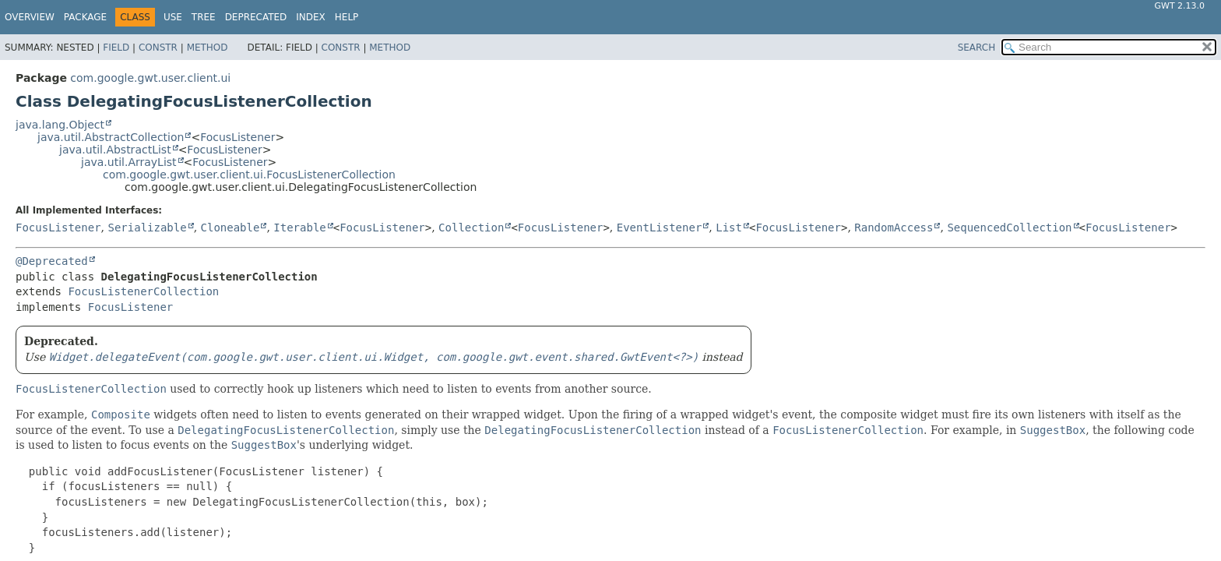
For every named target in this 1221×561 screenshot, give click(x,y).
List (729, 227)
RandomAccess (893, 227)
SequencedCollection (1009, 227)
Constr (158, 47)
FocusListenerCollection (143, 291)
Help (347, 17)
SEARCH (977, 47)
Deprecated (256, 17)
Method (207, 47)
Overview (30, 17)
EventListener (659, 227)
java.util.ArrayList (129, 162)
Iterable (299, 227)
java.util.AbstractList (115, 149)
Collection (471, 227)
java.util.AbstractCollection (110, 137)
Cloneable (230, 227)
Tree (204, 17)
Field (116, 47)
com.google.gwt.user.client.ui (150, 78)
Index (310, 17)
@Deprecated (52, 261)
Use (173, 17)
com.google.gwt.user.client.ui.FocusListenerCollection (249, 174)
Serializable (146, 227)
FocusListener (237, 137)
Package (85, 17)
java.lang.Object (60, 124)
